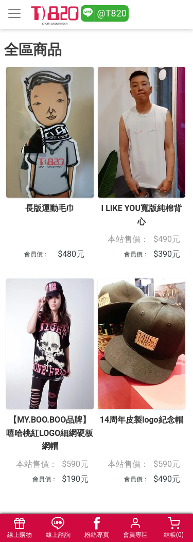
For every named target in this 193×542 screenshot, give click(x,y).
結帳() (173, 527)
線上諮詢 (58, 527)
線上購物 (19, 527)
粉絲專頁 (96, 527)
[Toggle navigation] (14, 13)
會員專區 (135, 527)
